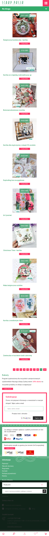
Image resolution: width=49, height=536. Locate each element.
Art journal (7, 215)
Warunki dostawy (8, 466)
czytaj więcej (7, 389)
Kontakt (4, 471)
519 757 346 (13, 518)
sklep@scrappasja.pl (14, 527)
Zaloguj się (6, 484)
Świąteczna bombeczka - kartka (15, 40)
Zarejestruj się (7, 486)
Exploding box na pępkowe (13, 180)
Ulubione (5, 496)
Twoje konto (6, 489)
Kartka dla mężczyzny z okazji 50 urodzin (19, 145)
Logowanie (24, 533)
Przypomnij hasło (7, 491)
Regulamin (5, 468)
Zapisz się (38, 418)
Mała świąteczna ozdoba (12, 285)
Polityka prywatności (9, 473)
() (35, 532)
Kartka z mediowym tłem (13, 320)
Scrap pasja (17, 3)
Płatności (5, 464)
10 (45, 370)
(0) (45, 533)
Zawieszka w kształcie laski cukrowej (17, 355)
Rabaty (4, 476)
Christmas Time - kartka (12, 250)
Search (14, 533)
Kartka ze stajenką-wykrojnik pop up (17, 75)
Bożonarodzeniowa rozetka (14, 110)
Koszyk (4, 494)
